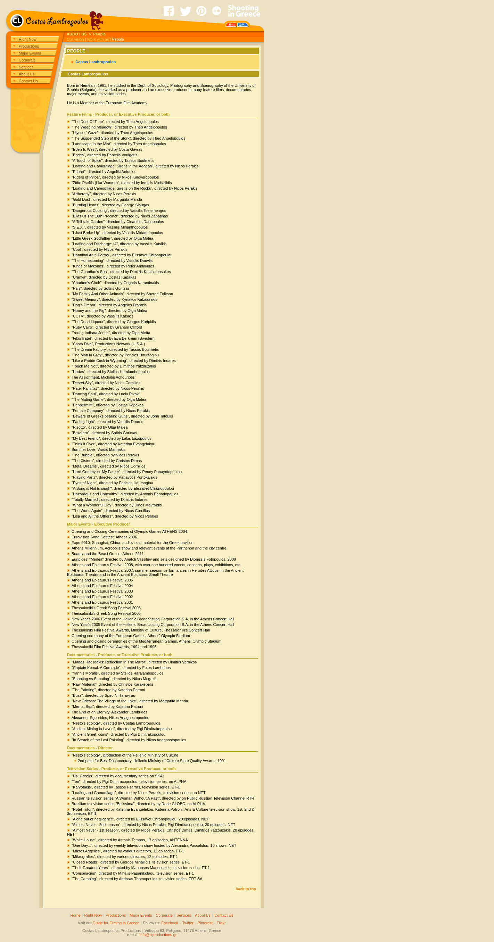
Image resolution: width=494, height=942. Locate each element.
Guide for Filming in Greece (116, 923)
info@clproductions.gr (158, 935)
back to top (246, 889)
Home (75, 915)
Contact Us (28, 81)
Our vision (75, 39)
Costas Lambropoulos (95, 62)
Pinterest (205, 923)
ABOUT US (77, 34)
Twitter (188, 923)
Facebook (170, 923)
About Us (26, 74)
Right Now (27, 39)
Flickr (221, 923)
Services (26, 67)
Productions (29, 46)
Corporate (27, 60)
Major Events (30, 53)
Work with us (98, 39)
